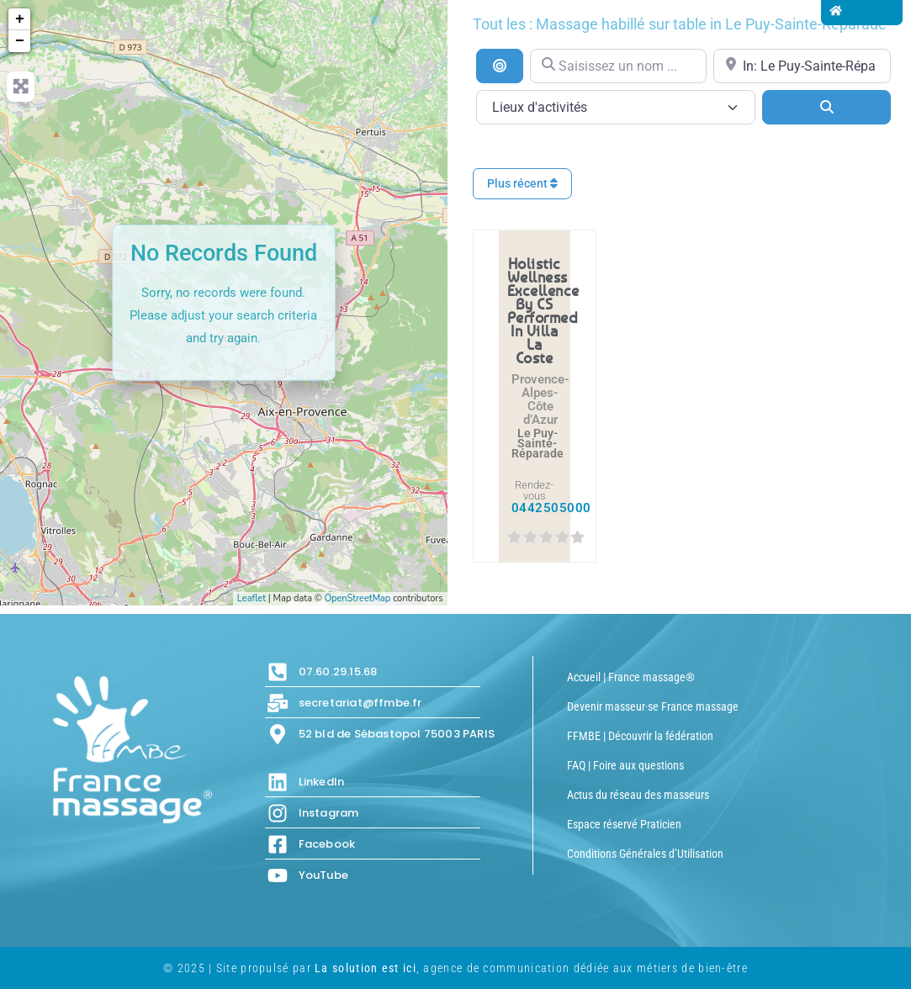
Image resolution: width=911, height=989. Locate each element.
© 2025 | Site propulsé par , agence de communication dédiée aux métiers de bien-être (455, 968)
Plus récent (522, 183)
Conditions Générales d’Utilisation (645, 853)
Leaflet (251, 598)
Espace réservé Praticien (624, 824)
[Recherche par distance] (499, 65)
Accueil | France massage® (631, 677)
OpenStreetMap (358, 598)
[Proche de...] (802, 66)
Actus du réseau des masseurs (638, 794)
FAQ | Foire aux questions (625, 765)
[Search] (826, 107)
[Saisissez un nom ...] (618, 66)
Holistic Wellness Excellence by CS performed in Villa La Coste (543, 310)
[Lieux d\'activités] (616, 107)
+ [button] (19, 19)
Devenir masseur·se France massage (653, 706)
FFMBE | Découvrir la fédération (640, 736)
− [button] (19, 41)
